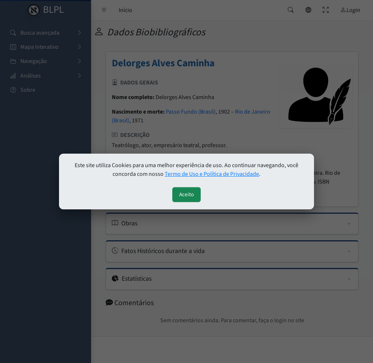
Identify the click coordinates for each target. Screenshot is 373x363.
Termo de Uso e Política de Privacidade (212, 174)
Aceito (186, 194)
